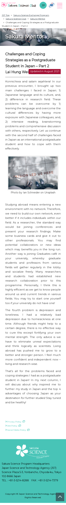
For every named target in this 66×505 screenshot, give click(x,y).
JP (43, 5)
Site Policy (12, 425)
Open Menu (59, 6)
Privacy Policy (14, 421)
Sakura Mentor (37, 18)
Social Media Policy (16, 430)
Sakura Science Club (16, 18)
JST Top (6, 15)
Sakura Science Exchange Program (31, 15)
